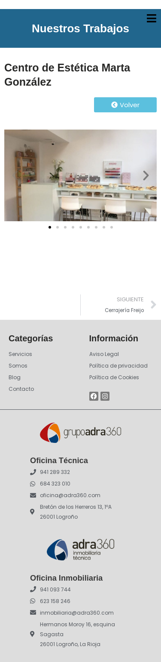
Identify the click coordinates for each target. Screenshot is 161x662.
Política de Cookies (114, 377)
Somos (18, 365)
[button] (15, 175)
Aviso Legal (104, 354)
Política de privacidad (118, 365)
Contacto (21, 389)
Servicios (20, 354)
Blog (15, 377)
